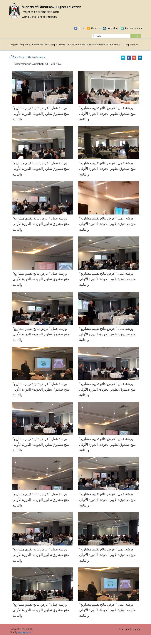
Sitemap (136, 629)
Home (79, 28)
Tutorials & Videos (76, 44)
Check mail (125, 629)
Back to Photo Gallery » (32, 57)
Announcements (131, 28)
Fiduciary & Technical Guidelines (103, 44)
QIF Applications (130, 44)
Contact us (110, 28)
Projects (14, 44)
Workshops (51, 44)
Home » (13, 57)
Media (62, 44)
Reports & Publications (31, 44)
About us (93, 28)
